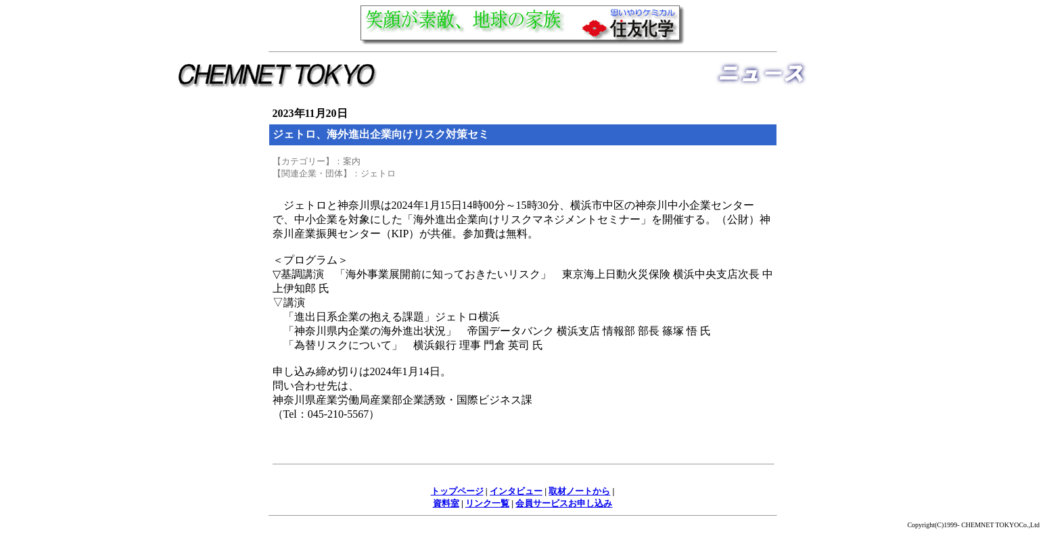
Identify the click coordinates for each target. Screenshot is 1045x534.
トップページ (457, 491)
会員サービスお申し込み (563, 503)
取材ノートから (579, 491)
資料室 (446, 503)
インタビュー (516, 491)
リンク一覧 (487, 503)
